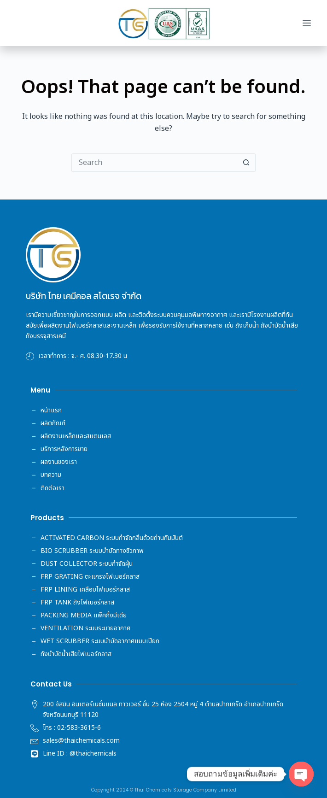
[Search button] (246, 162)
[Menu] (307, 23)
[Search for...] (154, 162)
